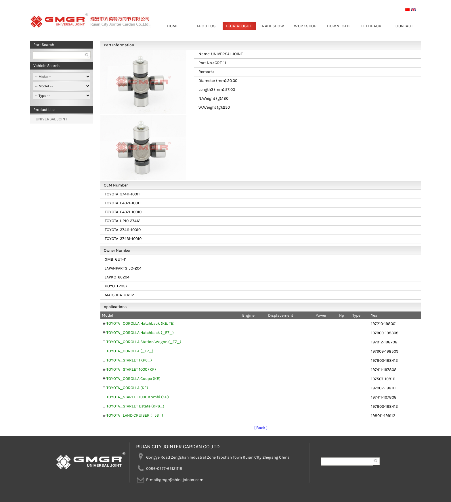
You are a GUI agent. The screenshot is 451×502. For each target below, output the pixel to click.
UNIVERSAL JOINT (51, 119)
